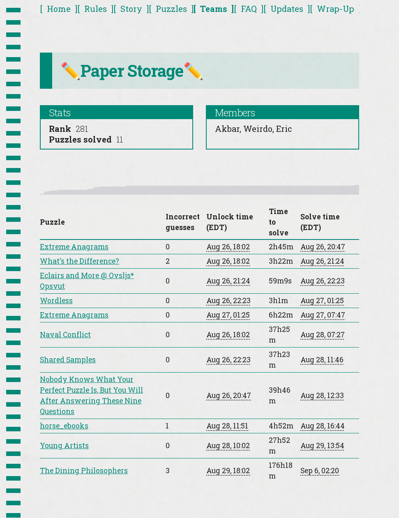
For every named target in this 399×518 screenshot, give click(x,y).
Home (59, 8)
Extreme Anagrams (74, 246)
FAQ (249, 8)
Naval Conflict (65, 334)
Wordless (56, 300)
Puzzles (171, 8)
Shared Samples (68, 359)
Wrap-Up (335, 8)
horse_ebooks (64, 426)
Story (131, 8)
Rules (95, 8)
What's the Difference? (79, 261)
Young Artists (64, 445)
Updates (286, 8)
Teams (213, 8)
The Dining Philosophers (84, 470)
